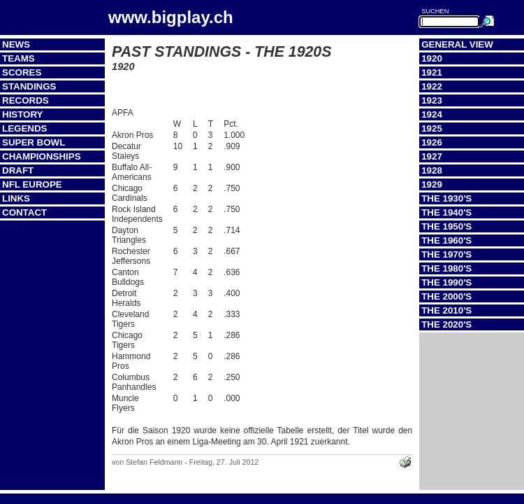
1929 (431, 184)
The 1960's (446, 240)
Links (16, 198)
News (16, 44)
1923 (431, 100)
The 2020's (446, 324)
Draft (18, 170)
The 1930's (446, 198)
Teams (18, 58)
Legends (24, 128)
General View (457, 44)
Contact (24, 212)
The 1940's (446, 212)
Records (25, 100)
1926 (431, 142)
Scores (21, 72)
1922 (431, 86)
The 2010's (446, 310)
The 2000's (446, 296)
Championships (41, 156)
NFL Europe (32, 184)
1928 (431, 170)
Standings (29, 86)
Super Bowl (33, 142)
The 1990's (446, 282)
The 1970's (446, 254)
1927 (431, 156)
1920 (431, 58)
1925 (431, 128)
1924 (431, 114)
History (22, 114)
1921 (431, 72)
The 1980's (446, 268)
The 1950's (446, 226)
